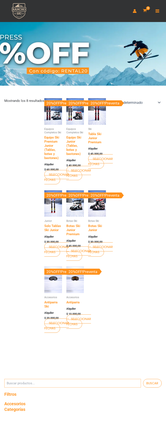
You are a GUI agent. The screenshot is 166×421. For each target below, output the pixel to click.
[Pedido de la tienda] (134, 103)
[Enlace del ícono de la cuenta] (135, 11)
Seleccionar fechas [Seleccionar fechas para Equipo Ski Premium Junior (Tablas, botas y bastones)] (56, 178)
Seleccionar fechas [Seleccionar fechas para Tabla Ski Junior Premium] (100, 162)
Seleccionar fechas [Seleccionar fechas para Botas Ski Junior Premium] (78, 254)
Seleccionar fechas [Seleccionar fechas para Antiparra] (78, 322)
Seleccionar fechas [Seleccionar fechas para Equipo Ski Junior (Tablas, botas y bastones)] (78, 174)
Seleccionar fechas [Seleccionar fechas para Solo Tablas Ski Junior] (56, 250)
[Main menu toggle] (157, 11)
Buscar (152, 384)
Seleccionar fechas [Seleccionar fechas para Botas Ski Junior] (100, 250)
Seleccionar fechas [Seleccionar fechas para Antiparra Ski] (56, 326)
